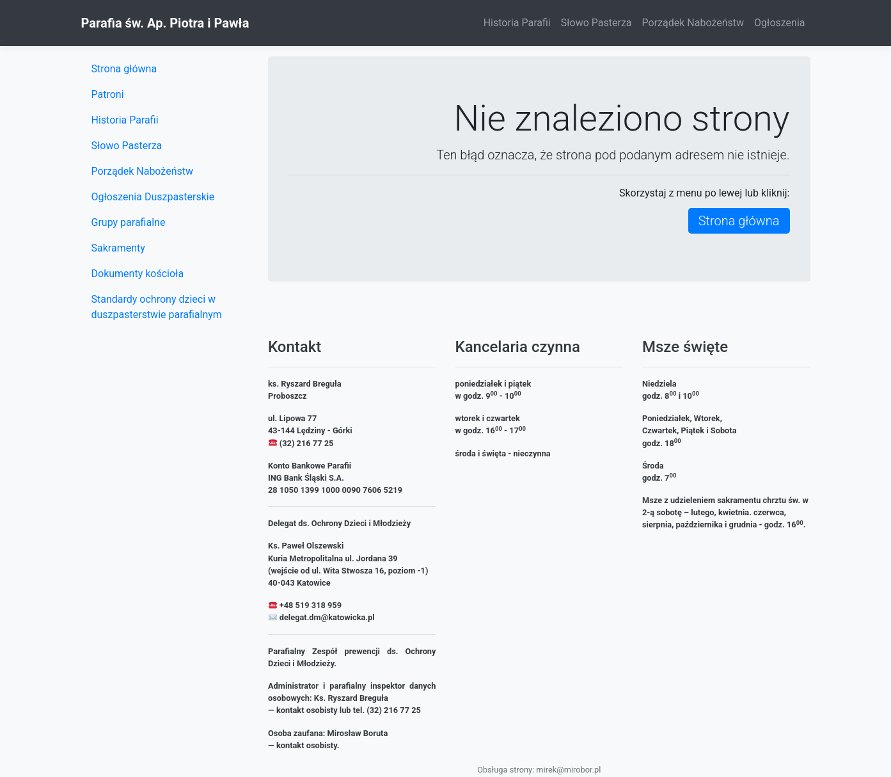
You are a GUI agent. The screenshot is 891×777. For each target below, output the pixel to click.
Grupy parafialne (128, 222)
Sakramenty (118, 248)
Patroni (107, 94)
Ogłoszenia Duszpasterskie (153, 197)
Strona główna (739, 220)
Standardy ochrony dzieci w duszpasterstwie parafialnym (156, 307)
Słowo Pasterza (596, 23)
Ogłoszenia (779, 23)
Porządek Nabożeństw (693, 23)
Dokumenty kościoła (137, 274)
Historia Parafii (517, 23)
